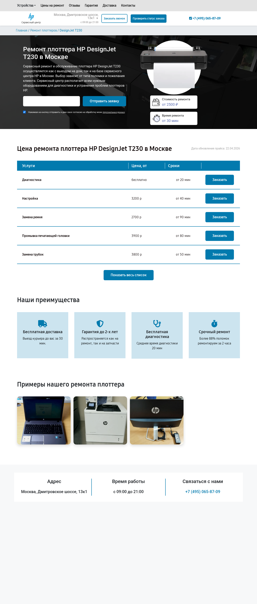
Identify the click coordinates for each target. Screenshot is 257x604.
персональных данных (114, 112)
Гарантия (91, 5)
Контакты (128, 5)
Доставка (109, 5)
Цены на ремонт (52, 5)
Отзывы (74, 5)
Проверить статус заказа (148, 18)
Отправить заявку (104, 101)
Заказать (219, 180)
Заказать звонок (114, 18)
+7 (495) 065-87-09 (202, 491)
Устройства (25, 5)
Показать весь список (129, 275)
